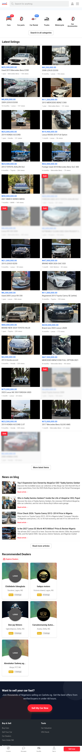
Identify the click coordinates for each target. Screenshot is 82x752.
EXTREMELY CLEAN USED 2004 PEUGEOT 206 (61, 231)
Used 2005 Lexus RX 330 (12, 296)
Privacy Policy (7, 726)
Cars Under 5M (8, 699)
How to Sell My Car (9, 718)
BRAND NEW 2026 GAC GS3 (54, 263)
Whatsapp (47, 712)
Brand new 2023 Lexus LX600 (54, 328)
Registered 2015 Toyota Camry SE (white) (59, 296)
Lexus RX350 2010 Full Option (54, 135)
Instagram (47, 725)
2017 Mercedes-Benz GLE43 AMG (56, 424)
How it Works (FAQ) (9, 714)
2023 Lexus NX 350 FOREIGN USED (16, 392)
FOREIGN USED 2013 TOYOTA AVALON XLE (60, 199)
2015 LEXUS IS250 (9, 263)
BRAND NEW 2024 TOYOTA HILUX (16, 328)
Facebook (47, 716)
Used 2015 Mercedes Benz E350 (15, 70)
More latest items (41, 467)
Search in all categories (41, 33)
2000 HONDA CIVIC (10, 457)
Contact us (6, 722)
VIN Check (45, 691)
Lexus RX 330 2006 (10, 231)
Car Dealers (6, 695)
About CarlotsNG (8, 709)
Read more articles (41, 546)
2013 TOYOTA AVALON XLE (13, 167)
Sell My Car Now (40, 666)
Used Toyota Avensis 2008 (53, 392)
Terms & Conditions (9, 730)
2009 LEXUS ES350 (10, 102)
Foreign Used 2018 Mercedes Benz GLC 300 (60, 167)
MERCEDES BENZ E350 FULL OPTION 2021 (60, 360)
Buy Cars (5, 687)
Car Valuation (46, 687)
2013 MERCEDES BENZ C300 (54, 102)
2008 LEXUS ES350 (50, 70)
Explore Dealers (10, 559)
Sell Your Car (7, 691)
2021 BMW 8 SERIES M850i (13, 199)
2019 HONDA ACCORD (11, 135)
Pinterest (46, 721)
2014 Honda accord (10, 360)
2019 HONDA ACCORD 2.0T (13, 424)
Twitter (45, 730)
